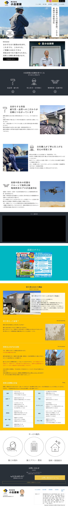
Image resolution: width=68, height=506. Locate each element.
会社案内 (55, 4)
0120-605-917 (55, 1)
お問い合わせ (62, 1)
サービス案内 (38, 4)
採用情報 (50, 4)
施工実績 (44, 4)
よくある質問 (61, 4)
